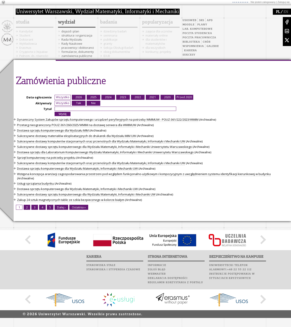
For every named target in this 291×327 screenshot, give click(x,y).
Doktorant (26, 39)
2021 (152, 97)
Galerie (213, 46)
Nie (93, 103)
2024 (108, 97)
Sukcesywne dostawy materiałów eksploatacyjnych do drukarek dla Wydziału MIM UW (76, 136)
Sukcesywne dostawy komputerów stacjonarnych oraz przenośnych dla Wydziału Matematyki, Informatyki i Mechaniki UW (101, 141)
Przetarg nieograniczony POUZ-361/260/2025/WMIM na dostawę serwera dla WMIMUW (76, 125)
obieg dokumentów (116, 52)
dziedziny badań (115, 31)
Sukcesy (189, 55)
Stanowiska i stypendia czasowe (113, 269)
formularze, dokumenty (77, 52)
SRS (201, 20)
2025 (93, 97)
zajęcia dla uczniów (159, 31)
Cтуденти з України (33, 52)
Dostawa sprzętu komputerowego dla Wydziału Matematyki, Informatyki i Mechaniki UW (77, 168)
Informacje (157, 265)
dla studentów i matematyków (156, 41)
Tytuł (47, 109)
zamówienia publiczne (76, 56)
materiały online (157, 35)
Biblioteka (191, 42)
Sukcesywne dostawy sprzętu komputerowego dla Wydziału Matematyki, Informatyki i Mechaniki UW (86, 194)
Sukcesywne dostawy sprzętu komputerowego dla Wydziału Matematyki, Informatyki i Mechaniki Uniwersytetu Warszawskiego (104, 147)
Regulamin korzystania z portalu (175, 282)
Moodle (189, 24)
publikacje (110, 39)
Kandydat (26, 31)
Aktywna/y (43, 103)
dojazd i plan (70, 31)
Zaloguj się (284, 2)
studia (22, 22)
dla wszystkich (156, 48)
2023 (123, 97)
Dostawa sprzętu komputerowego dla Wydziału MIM (53, 130)
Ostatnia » (79, 207)
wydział (66, 22)
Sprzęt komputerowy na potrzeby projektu (46, 158)
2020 (167, 97)
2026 (78, 97)
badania (108, 22)
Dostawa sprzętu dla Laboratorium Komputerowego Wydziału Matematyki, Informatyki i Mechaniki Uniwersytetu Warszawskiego (105, 152)
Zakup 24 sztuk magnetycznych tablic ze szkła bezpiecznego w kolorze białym (70, 200)
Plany (202, 24)
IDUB (106, 56)
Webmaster (157, 274)
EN (285, 12)
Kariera (190, 50)
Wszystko (62, 97)
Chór (207, 42)
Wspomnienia (193, 46)
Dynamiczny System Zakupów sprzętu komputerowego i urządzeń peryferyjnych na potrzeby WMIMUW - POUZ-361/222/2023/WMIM (107, 119)
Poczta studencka (197, 33)
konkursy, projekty (158, 52)
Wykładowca (28, 43)
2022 (138, 97)
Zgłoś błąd (157, 269)
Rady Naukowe (71, 43)
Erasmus (25, 48)
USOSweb (189, 20)
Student (24, 35)
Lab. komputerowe (198, 29)
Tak (78, 103)
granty (107, 43)
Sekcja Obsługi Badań (118, 48)
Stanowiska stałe (100, 265)
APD (210, 20)
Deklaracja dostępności (168, 278)
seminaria (110, 35)
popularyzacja (157, 22)
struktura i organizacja (76, 35)
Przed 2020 (184, 97)
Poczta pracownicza (199, 37)
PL (278, 12)
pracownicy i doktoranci (77, 48)
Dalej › (61, 207)
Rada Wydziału (71, 39)
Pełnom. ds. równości (33, 56)
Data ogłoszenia (39, 97)
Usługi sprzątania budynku (35, 183)
